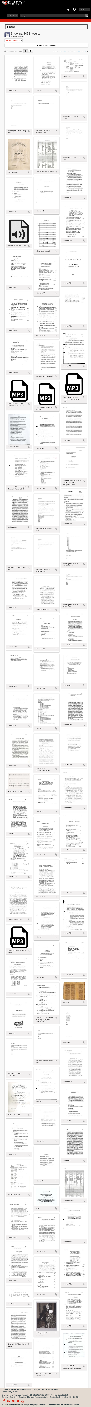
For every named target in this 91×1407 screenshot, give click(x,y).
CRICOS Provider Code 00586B (56, 1395)
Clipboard (68, 9)
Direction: (73, 51)
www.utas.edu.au (52, 1389)
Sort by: (56, 51)
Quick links (74, 9)
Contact (5, 1397)
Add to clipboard (28, 90)
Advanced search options (46, 45)
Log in (83, 9)
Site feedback (55, 1397)
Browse (12, 16)
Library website (38, 1389)
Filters (11, 26)
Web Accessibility (42, 1397)
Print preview (10, 51)
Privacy (31, 1397)
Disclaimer (23, 1397)
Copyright (13, 1397)
